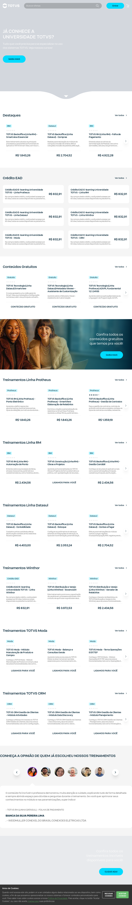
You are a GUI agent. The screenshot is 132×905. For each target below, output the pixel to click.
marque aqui (33, 901)
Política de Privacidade (57, 898)
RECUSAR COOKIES (109, 895)
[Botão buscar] (97, 6)
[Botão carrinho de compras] (127, 6)
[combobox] (60, 6)
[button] (66, 49)
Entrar (115, 6)
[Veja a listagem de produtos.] (66, 97)
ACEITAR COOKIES (122, 895)
